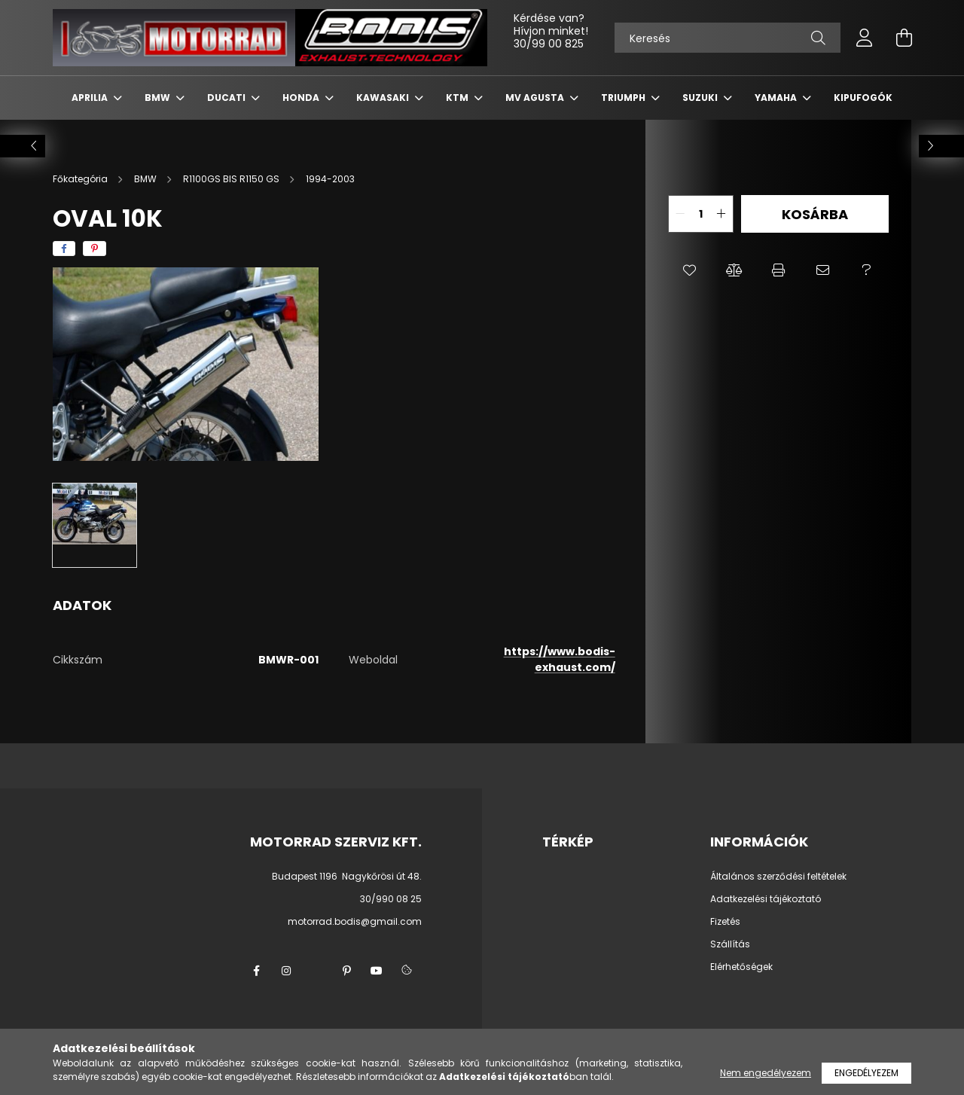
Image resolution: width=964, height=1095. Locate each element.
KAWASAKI (383, 97)
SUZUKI (701, 97)
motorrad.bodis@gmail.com (355, 921)
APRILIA (91, 97)
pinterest (346, 971)
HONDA (302, 97)
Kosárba (815, 214)
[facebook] (64, 248)
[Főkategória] (81, 178)
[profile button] (865, 38)
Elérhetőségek (741, 967)
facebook (256, 971)
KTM (458, 97)
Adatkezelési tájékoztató (765, 899)
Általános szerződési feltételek (778, 876)
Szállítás (730, 944)
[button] (690, 270)
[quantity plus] (721, 214)
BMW (158, 97)
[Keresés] (727, 38)
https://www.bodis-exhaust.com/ (559, 659)
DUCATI (227, 97)
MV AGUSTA (535, 97)
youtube (377, 971)
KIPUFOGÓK (863, 97)
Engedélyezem (866, 1072)
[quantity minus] (680, 214)
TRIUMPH (624, 97)
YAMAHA (777, 97)
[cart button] (904, 38)
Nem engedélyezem (765, 1072)
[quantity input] (700, 214)
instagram (286, 971)
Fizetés (725, 922)
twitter (316, 971)
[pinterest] (94, 248)
